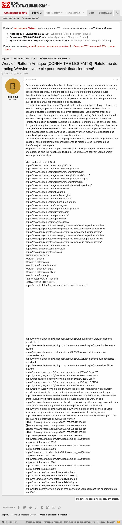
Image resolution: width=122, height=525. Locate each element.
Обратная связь (33, 522)
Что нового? (53, 12)
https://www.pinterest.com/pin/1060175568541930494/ (56, 422)
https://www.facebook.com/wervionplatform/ (48, 165)
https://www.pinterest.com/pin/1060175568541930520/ (56, 425)
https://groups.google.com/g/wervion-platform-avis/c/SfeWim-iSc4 (60, 385)
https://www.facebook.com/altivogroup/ (46, 192)
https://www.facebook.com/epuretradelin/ (47, 215)
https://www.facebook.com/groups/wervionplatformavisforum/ (58, 175)
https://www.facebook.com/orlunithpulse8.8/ (48, 198)
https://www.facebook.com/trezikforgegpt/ (47, 222)
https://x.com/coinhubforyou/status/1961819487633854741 (57, 285)
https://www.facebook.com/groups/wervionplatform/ (52, 168)
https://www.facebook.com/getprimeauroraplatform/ (52, 208)
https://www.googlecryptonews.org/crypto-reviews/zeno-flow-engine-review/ (65, 228)
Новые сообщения (10, 18)
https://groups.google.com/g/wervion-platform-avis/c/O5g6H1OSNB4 (62, 382)
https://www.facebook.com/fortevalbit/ (45, 248)
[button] (61, 13)
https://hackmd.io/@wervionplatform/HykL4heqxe (51, 478)
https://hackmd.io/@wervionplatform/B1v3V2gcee (52, 482)
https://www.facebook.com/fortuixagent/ (46, 205)
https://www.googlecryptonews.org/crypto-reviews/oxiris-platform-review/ (64, 242)
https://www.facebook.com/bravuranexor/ (47, 212)
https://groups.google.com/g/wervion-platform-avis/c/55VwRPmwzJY (62, 372)
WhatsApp (57, 33)
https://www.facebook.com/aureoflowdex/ (47, 188)
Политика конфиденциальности (79, 522)
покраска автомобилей (58, 46)
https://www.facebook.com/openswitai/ (46, 218)
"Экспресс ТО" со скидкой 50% (89, 46)
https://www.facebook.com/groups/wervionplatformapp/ (54, 182)
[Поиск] (117, 13)
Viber (66, 33)
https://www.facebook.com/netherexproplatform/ (51, 202)
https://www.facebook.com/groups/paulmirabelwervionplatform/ (59, 185)
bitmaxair (8, 73)
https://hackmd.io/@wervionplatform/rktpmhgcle (51, 472)
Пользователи (73, 12)
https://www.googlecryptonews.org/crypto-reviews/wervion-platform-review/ (65, 225)
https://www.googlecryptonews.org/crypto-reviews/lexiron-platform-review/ (64, 238)
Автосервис (17, 33)
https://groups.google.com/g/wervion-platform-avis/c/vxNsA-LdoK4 (60, 378)
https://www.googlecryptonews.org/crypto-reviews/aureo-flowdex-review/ (64, 232)
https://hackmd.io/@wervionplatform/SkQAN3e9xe (52, 485)
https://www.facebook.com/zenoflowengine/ (48, 195)
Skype (86, 33)
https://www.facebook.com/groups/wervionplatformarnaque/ (57, 178)
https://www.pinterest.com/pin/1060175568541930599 (54, 435)
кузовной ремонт (35, 46)
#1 (118, 80)
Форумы (37, 12)
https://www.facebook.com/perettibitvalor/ (47, 245)
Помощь (101, 522)
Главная (111, 522)
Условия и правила (53, 522)
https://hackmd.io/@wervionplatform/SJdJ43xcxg (51, 475)
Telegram (76, 33)
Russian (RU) (9, 522)
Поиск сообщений (30, 18)
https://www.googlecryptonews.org (44, 252)
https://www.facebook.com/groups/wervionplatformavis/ (55, 171)
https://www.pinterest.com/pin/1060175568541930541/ (56, 428)
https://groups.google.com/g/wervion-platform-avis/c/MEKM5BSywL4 (62, 375)
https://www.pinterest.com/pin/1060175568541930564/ (56, 432)
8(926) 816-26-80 (35, 33)
